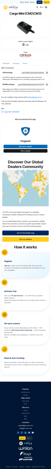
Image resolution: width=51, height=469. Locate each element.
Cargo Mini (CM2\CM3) (11, 112)
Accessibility (28, 466)
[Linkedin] (25, 432)
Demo (32, 2)
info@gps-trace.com (25, 428)
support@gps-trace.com (25, 425)
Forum (25, 404)
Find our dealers (25, 239)
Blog (22, 2)
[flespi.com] (25, 453)
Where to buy (26, 413)
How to (25, 410)
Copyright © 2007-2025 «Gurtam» (38, 466)
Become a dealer (25, 147)
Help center (25, 401)
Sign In (40, 2)
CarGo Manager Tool (34, 97)
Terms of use (8, 466)
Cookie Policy (21, 466)
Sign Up (46, 2)
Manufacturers (25, 392)
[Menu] (46, 7)
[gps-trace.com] (10, 7)
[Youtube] (32, 432)
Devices (25, 395)
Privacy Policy (14, 466)
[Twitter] (22, 432)
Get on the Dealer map (25, 233)
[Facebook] (18, 432)
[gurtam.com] (25, 448)
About (27, 2)
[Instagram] (29, 432)
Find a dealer (25, 151)
